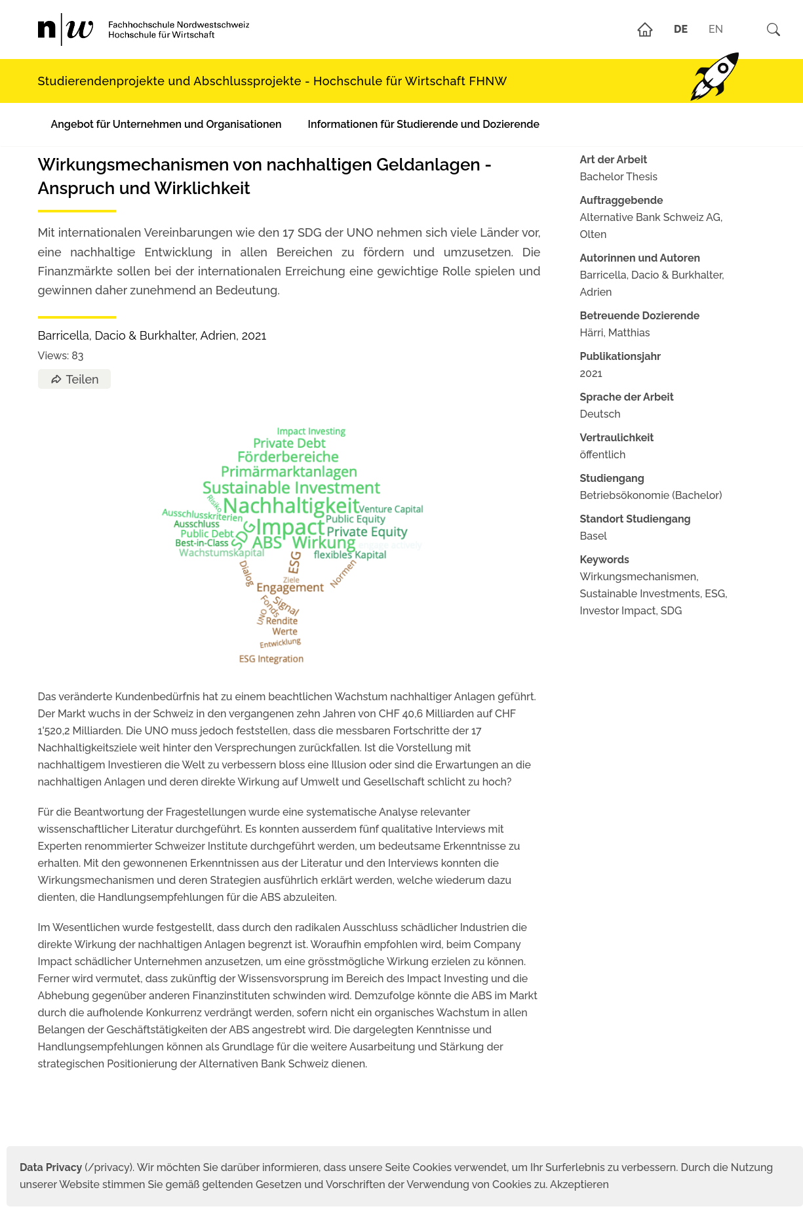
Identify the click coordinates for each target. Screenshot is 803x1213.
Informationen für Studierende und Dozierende (423, 124)
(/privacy (74, 1167)
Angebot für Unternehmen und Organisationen (166, 124)
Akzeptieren (579, 1184)
